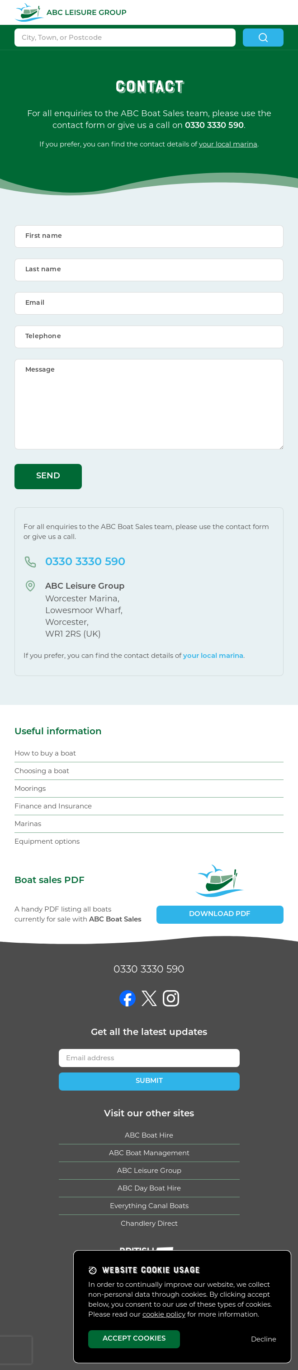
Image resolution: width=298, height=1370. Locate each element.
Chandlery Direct (149, 1223)
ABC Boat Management (149, 1152)
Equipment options (47, 841)
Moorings (30, 788)
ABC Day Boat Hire (149, 1188)
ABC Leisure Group (149, 1170)
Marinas (27, 823)
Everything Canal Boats (149, 1205)
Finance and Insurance (53, 806)
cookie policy (163, 1314)
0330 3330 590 (85, 562)
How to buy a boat (45, 753)
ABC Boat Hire (149, 1135)
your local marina (228, 144)
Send (48, 476)
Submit (149, 1081)
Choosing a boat (41, 770)
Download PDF (220, 914)
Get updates (149, 1032)
